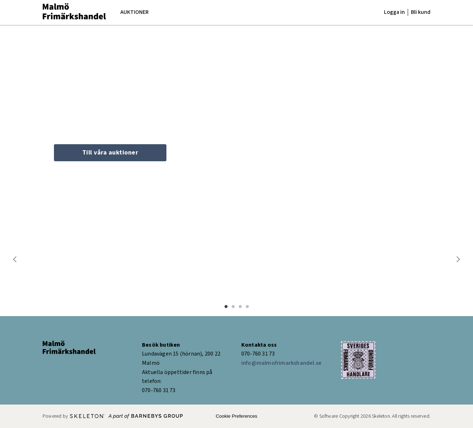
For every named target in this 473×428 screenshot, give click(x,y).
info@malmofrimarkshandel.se (281, 363)
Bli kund (420, 12)
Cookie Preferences (236, 416)
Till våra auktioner (110, 152)
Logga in (394, 12)
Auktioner (134, 12)
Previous (15, 259)
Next (457, 259)
